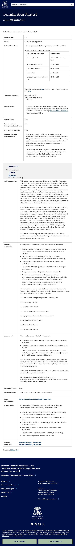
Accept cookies (19, 541)
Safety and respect (7, 489)
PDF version (14, 450)
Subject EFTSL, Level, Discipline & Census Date (35, 399)
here (42, 89)
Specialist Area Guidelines (59, 111)
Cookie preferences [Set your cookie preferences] (55, 541)
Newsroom (5, 492)
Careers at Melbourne (8, 485)
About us (4, 481)
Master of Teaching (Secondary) (30, 442)
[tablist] (42, 4)
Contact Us (12, 176)
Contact (4, 496)
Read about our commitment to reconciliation (17, 475)
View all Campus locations (47, 499)
